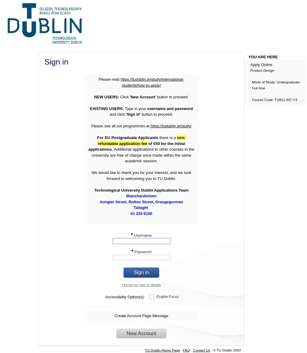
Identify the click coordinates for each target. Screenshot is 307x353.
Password (141, 252)
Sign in (141, 272)
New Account (141, 333)
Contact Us (201, 350)
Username (141, 235)
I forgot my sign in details (141, 285)
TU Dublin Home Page (162, 350)
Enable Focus (167, 297)
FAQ (186, 350)
